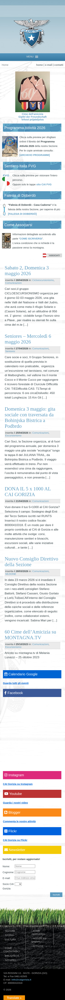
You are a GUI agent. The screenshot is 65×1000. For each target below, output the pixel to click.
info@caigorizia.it (21, 979)
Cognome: (8, 872)
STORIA (9, 935)
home (39, 65)
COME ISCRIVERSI (31, 238)
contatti (58, 65)
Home (5, 65)
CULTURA (10, 939)
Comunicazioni (13, 283)
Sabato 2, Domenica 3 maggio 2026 (27, 270)
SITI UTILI (10, 960)
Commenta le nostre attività (19, 821)
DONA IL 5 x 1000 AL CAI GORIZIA (28, 491)
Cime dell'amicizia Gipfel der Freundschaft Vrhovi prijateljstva (32, 115)
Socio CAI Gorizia (8, 886)
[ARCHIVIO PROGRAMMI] (34, 155)
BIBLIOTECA (12, 955)
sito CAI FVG (44, 184)
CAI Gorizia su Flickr (15, 840)
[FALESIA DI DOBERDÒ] (22, 213)
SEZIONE (10, 574)
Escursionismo (13, 435)
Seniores (10, 351)
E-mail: (6, 878)
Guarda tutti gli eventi (16, 683)
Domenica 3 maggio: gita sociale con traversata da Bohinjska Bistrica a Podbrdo (30, 417)
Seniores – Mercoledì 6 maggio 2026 (28, 339)
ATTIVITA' (38, 946)
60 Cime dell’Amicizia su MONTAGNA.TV (30, 634)
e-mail (48, 65)
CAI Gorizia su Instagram (18, 784)
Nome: (6, 866)
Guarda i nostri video (15, 802)
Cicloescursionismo (43, 280)
